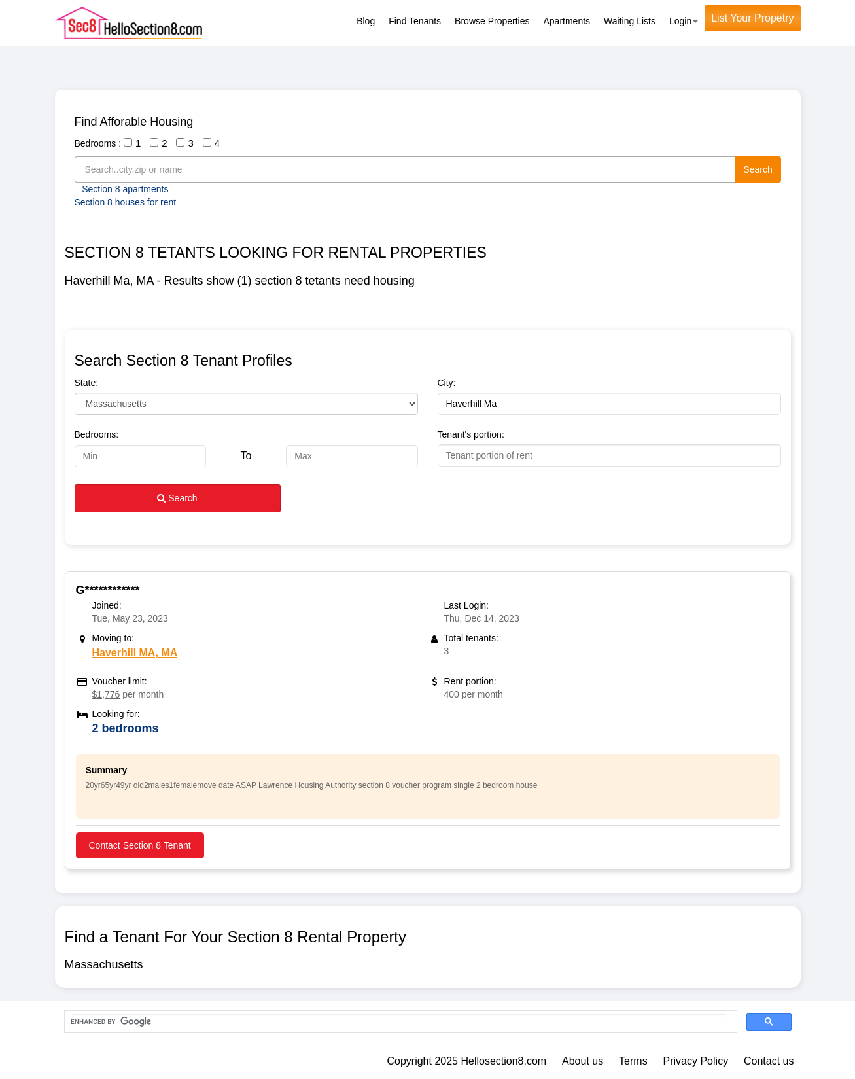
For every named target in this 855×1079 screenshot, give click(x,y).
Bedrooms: (97, 434)
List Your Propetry (752, 18)
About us (582, 1061)
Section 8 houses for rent (126, 202)
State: (87, 383)
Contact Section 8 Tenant (140, 845)
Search (757, 169)
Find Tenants (415, 21)
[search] (399, 1021)
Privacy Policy (696, 1061)
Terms (633, 1061)
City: (447, 383)
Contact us (769, 1061)
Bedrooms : (98, 143)
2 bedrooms (125, 728)
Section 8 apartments (125, 189)
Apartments (567, 21)
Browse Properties (492, 21)
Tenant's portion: (471, 434)
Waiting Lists (629, 21)
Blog (366, 21)
